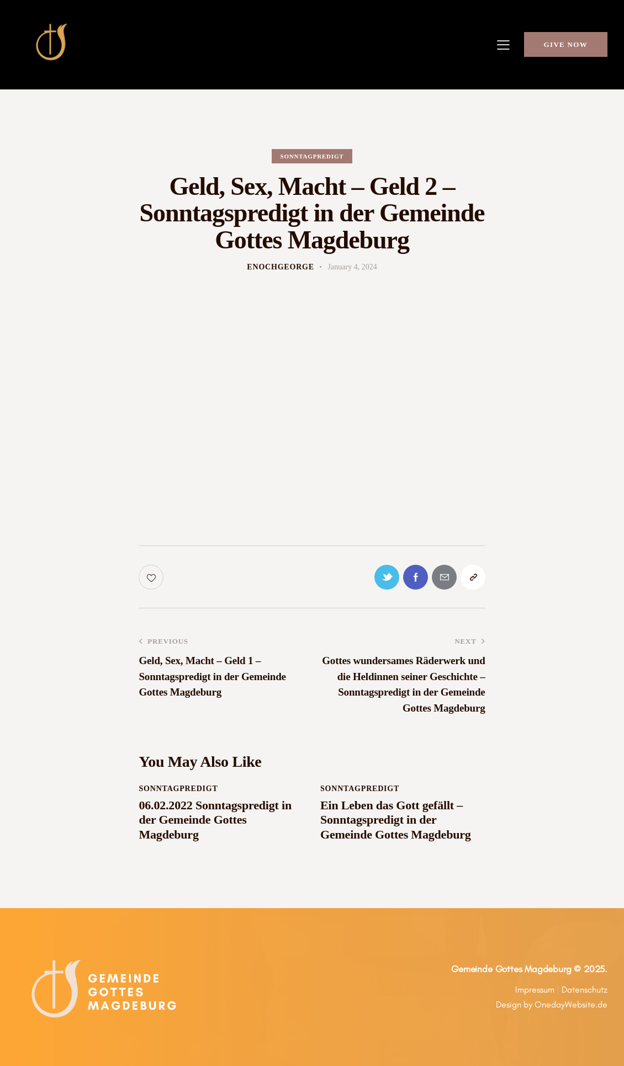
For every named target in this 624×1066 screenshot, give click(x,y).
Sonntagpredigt (312, 156)
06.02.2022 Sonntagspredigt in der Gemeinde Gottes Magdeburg (215, 819)
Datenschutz (584, 989)
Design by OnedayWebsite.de (551, 1004)
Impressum (534, 989)
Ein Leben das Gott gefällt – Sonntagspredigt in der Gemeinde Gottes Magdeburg (395, 819)
